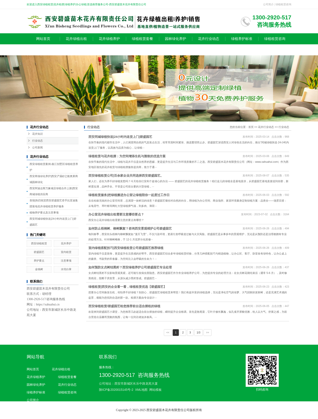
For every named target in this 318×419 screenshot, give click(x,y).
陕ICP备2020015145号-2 (116, 389)
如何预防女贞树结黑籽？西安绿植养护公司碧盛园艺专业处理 (130, 267)
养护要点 (39, 260)
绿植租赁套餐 (142, 39)
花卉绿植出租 (76, 39)
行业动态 (37, 140)
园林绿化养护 (175, 39)
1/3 (198, 332)
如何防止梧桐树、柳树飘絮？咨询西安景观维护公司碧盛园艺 (130, 228)
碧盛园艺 (39, 252)
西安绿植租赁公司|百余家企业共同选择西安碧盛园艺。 (125, 175)
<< (167, 332)
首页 (251, 127)
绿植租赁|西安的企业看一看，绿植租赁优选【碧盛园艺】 (127, 286)
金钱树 (39, 269)
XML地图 (141, 389)
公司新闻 (37, 147)
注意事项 (66, 260)
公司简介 (268, 4)
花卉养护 (66, 243)
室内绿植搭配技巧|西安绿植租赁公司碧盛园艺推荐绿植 (125, 248)
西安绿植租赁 (39, 243)
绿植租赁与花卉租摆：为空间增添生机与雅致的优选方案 (127, 156)
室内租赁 (66, 252)
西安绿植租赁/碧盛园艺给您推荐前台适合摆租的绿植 (124, 306)
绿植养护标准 (241, 39)
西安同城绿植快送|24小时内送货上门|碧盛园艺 (120, 136)
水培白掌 (66, 269)
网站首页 (43, 39)
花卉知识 (37, 133)
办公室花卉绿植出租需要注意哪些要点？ (116, 214)
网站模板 (155, 389)
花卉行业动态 (208, 39)
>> (207, 332)
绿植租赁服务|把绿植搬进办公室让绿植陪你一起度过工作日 (129, 195)
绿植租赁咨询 (283, 4)
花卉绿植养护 (109, 39)
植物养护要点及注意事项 (44, 212)
